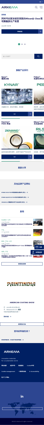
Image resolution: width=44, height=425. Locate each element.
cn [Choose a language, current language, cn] (40, 2)
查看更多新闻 (22, 264)
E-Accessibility (34, 371)
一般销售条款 (22, 371)
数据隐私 (21, 365)
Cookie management (8, 371)
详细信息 (30, 31)
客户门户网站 (5, 377)
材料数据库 (37, 252)
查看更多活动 (22, 324)
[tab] (19, 44)
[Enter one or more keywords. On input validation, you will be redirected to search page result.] (22, 56)
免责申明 (12, 365)
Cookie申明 (30, 365)
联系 (39, 247)
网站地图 (4, 365)
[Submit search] (38, 56)
